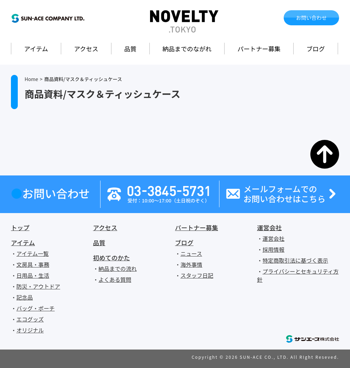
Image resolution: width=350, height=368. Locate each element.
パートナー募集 (259, 48)
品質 (130, 48)
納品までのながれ (187, 48)
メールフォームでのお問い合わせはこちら (284, 194)
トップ (20, 227)
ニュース (191, 253)
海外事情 (191, 264)
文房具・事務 (32, 264)
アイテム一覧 (32, 253)
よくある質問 (114, 279)
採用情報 (273, 249)
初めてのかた (111, 257)
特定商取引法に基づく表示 (295, 260)
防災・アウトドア (38, 286)
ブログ (316, 48)
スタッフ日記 (196, 275)
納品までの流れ (117, 268)
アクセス (86, 48)
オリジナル (30, 330)
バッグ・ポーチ (35, 308)
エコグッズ (30, 319)
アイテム (36, 48)
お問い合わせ (311, 17)
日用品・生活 (32, 275)
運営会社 (269, 227)
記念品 (24, 297)
